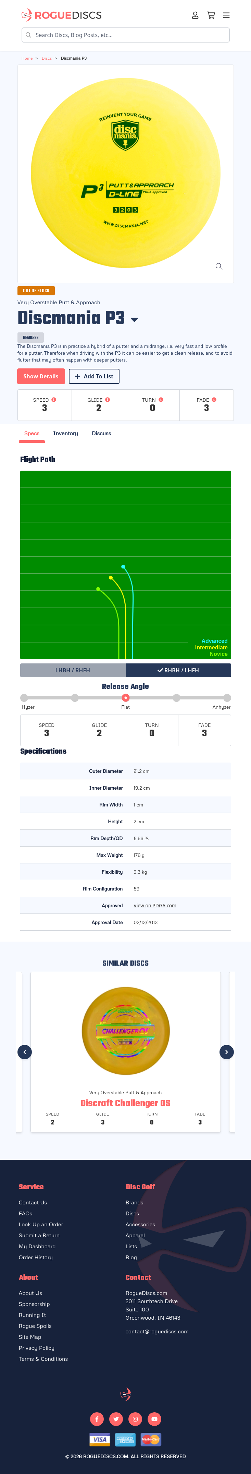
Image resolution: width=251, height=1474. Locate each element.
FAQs (26, 1213)
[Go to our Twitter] (116, 1419)
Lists (131, 1246)
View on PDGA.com (155, 905)
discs (46, 58)
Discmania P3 (73, 58)
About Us (30, 1292)
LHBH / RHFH (72, 670)
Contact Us (33, 1202)
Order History (36, 1257)
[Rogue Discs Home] (65, 15)
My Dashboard (37, 1246)
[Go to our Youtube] (154, 1419)
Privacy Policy (37, 1347)
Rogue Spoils (35, 1325)
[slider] (125, 698)
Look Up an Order (41, 1224)
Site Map (30, 1336)
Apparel (135, 1235)
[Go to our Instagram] (135, 1419)
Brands (134, 1202)
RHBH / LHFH (178, 670)
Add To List (94, 376)
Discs (132, 1213)
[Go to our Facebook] (97, 1419)
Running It (32, 1314)
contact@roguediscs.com (157, 1331)
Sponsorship (34, 1303)
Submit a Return (39, 1235)
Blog (131, 1257)
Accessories (140, 1224)
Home (27, 58)
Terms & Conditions (43, 1358)
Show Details (41, 376)
